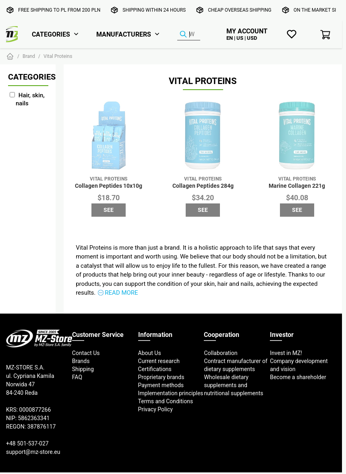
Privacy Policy (155, 409)
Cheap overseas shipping (239, 9)
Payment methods (161, 385)
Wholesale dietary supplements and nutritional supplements (233, 385)
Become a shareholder (298, 377)
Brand (29, 56)
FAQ (77, 377)
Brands (81, 361)
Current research (159, 361)
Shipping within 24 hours (154, 9)
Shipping (83, 369)
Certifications (155, 369)
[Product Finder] (188, 35)
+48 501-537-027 (27, 443)
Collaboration (220, 353)
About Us (149, 353)
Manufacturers (123, 34)
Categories (51, 34)
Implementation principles (170, 393)
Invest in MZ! (286, 353)
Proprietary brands (161, 377)
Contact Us (86, 353)
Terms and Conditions (165, 401)
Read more (121, 292)
